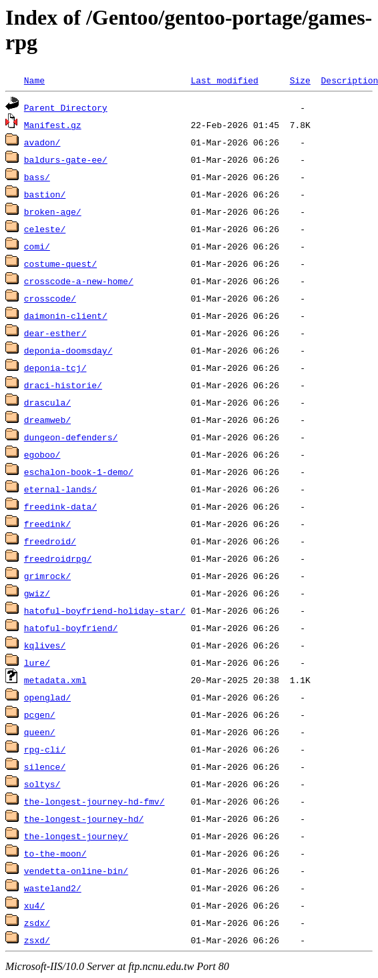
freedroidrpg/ (57, 558)
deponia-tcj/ (55, 368)
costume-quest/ (60, 264)
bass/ (37, 177)
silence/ (44, 767)
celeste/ (44, 229)
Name (34, 80)
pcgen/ (39, 714)
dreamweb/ (47, 420)
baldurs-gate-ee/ (66, 159)
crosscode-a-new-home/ (79, 281)
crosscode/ (50, 298)
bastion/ (44, 194)
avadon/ (42, 142)
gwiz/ (37, 593)
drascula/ (47, 402)
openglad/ (47, 697)
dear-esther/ (55, 333)
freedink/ (47, 524)
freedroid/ (50, 541)
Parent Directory (66, 107)
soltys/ (42, 784)
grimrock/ (47, 576)
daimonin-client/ (66, 316)
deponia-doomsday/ (68, 350)
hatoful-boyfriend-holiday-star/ (105, 610)
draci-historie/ (63, 385)
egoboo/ (42, 454)
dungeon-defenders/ (71, 437)
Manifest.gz (52, 125)
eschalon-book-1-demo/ (79, 472)
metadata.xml (55, 680)
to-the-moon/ (55, 853)
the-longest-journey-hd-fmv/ (94, 801)
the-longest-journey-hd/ (84, 819)
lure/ (37, 662)
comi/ (37, 246)
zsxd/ (37, 940)
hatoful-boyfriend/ (71, 628)
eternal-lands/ (60, 489)
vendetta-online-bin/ (76, 871)
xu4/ (34, 905)
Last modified (224, 80)
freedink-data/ (60, 506)
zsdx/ (37, 923)
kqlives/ (44, 645)
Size (300, 80)
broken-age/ (52, 211)
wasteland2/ (52, 888)
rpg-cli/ (44, 749)
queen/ (39, 732)
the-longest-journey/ (76, 836)
